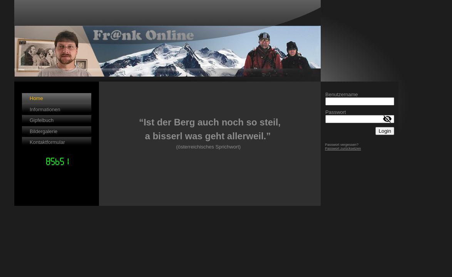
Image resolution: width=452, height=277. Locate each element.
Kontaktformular (47, 142)
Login (384, 131)
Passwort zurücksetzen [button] (343, 148)
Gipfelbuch (42, 120)
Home (36, 98)
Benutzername (341, 94)
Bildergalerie (43, 131)
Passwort (335, 112)
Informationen (45, 109)
